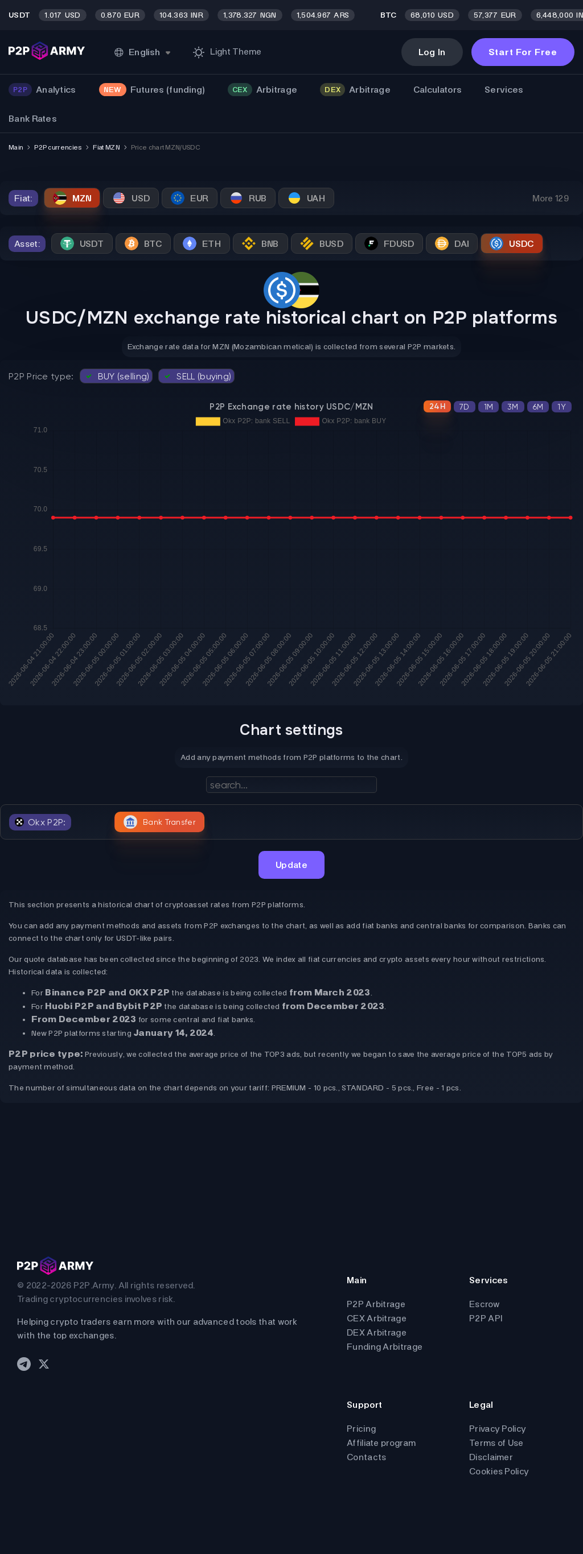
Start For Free (522, 52)
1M (489, 406)
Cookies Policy (499, 1471)
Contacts (366, 1457)
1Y (561, 406)
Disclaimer (491, 1457)
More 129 (550, 198)
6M (538, 406)
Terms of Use (496, 1442)
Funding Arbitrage (384, 1346)
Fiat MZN (106, 147)
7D (464, 406)
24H (437, 406)
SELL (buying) (196, 376)
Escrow (484, 1304)
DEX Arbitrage (377, 1332)
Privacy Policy (497, 1428)
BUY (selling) (116, 376)
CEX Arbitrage (377, 1318)
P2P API (485, 1318)
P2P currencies (57, 147)
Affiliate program (381, 1442)
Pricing (361, 1428)
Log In (432, 52)
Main (16, 147)
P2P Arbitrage (376, 1304)
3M (513, 406)
